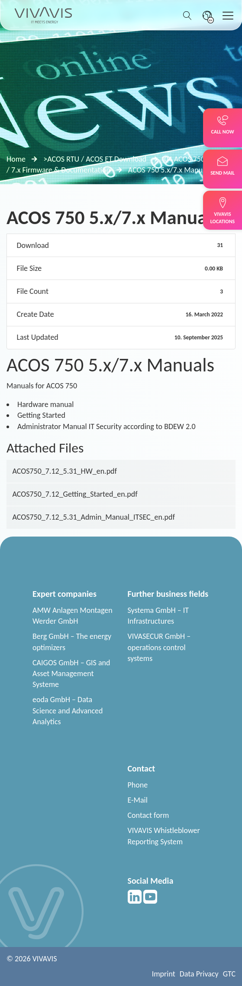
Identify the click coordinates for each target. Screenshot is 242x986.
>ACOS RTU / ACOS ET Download (94, 159)
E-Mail (138, 800)
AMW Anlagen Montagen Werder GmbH (72, 615)
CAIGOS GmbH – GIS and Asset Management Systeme (71, 673)
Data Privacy (199, 974)
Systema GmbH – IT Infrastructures (158, 615)
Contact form (148, 815)
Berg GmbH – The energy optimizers (71, 641)
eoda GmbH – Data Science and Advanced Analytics (67, 710)
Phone (138, 785)
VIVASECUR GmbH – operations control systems (159, 647)
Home (16, 159)
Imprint (163, 974)
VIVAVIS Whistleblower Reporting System (164, 836)
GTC (229, 974)
